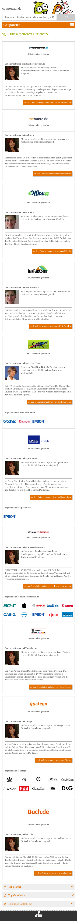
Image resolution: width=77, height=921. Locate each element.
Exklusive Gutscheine (20, 903)
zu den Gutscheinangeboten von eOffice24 (52, 251)
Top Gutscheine (16, 895)
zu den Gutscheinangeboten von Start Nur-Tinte (49, 402)
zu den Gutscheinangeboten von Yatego (53, 760)
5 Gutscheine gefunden (38, 54)
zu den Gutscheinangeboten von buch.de (53, 873)
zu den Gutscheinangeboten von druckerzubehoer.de (47, 586)
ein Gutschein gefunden (38, 202)
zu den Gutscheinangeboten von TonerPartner (50, 687)
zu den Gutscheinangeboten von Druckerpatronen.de (47, 102)
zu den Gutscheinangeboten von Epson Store (51, 497)
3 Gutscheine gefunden (38, 278)
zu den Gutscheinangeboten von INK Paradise (50, 326)
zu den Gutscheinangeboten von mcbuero (52, 173)
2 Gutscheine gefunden (38, 125)
